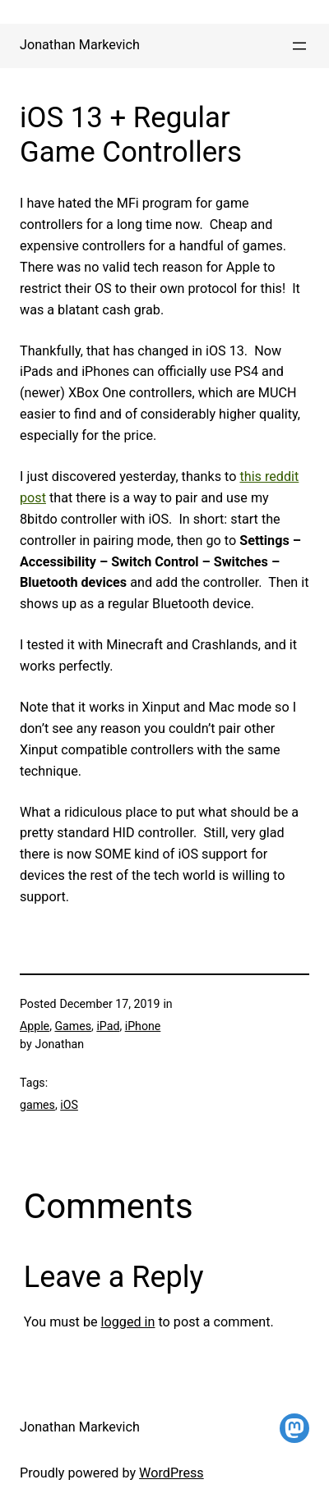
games (37, 1104)
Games (72, 1026)
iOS (69, 1104)
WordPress (171, 1473)
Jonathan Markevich (80, 45)
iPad (107, 1026)
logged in (128, 1322)
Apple (34, 1026)
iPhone (143, 1026)
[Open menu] (299, 46)
